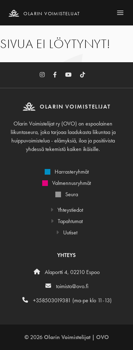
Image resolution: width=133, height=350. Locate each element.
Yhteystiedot (66, 210)
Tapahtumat (67, 221)
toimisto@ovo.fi (66, 286)
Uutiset (66, 232)
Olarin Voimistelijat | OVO (76, 337)
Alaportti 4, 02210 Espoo (66, 272)
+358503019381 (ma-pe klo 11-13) (67, 300)
